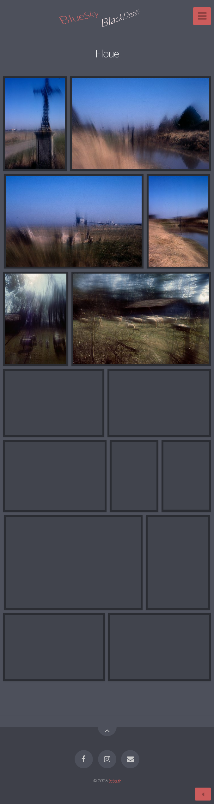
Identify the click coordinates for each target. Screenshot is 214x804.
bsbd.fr (115, 780)
